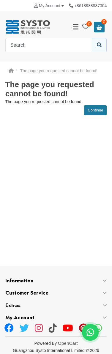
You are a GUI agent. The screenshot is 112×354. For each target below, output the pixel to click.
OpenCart (68, 343)
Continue (95, 110)
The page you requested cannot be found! (58, 70)
